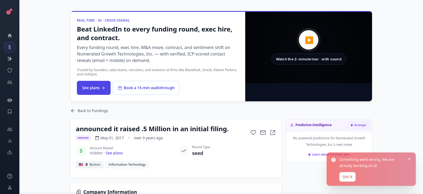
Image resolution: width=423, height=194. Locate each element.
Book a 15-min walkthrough (146, 87)
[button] (308, 47)
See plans (93, 87)
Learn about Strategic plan (329, 154)
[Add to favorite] (253, 132)
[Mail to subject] (263, 132)
